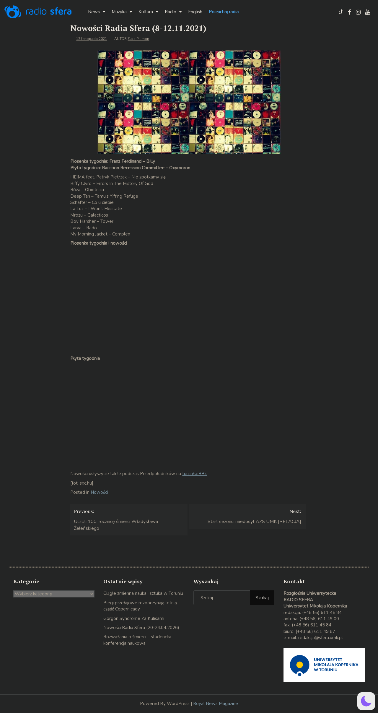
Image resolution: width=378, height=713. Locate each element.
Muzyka (119, 12)
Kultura (146, 12)
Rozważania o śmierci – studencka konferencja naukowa (137, 640)
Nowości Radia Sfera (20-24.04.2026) (141, 628)
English (195, 12)
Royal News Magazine (215, 703)
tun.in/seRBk (194, 474)
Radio (170, 12)
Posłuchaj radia (224, 12)
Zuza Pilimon (138, 38)
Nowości (99, 492)
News (94, 12)
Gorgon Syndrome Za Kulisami (133, 618)
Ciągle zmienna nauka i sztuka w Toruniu (143, 593)
